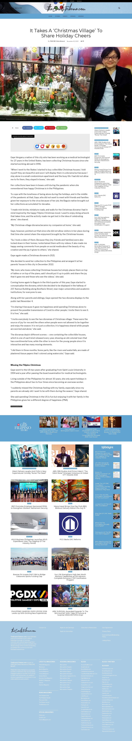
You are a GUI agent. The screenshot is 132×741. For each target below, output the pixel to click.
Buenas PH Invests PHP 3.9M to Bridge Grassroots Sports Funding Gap (102, 207)
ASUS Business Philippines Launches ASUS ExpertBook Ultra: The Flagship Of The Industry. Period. (102, 185)
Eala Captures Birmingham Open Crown (70, 430)
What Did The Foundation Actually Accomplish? (102, 524)
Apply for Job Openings (67, 627)
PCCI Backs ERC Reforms (100, 196)
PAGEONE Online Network (57, 41)
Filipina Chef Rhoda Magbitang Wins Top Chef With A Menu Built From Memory (49, 431)
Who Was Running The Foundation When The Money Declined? (103, 543)
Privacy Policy (106, 631)
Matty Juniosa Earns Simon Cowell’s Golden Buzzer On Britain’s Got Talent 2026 (112, 431)
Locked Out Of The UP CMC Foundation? (103, 505)
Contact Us (42, 627)
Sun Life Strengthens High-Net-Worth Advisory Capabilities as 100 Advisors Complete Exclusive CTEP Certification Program (102, 221)
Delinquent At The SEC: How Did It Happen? (103, 533)
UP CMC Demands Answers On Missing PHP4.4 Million (102, 464)
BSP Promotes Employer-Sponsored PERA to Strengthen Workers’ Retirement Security (102, 159)
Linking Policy (106, 640)
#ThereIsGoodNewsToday (16, 406)
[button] (119, 8)
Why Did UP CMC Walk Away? (103, 514)
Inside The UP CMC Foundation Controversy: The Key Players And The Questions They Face (102, 486)
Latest (96, 153)
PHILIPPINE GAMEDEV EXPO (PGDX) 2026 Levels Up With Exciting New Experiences (102, 235)
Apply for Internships (66, 631)
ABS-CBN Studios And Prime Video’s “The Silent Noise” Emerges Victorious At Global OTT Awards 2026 (103, 145)
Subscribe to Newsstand (88, 627)
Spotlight (97, 179)
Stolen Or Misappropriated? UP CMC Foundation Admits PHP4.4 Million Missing (103, 475)
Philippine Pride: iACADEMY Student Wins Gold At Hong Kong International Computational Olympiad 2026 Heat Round (91, 433)
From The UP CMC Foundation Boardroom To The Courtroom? (103, 496)
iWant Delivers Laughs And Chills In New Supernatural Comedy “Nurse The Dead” (102, 132)
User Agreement (107, 627)
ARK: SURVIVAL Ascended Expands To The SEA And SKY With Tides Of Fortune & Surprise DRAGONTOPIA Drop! (103, 248)
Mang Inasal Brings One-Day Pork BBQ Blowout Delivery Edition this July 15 (103, 172)
